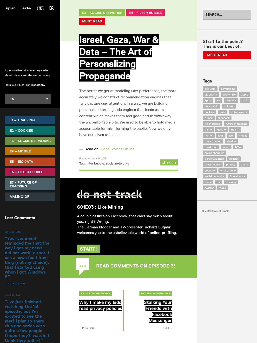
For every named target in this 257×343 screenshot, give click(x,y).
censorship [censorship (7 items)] (211, 106)
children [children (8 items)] (229, 106)
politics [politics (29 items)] (234, 159)
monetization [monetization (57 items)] (213, 141)
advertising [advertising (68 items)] (228, 89)
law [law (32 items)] (231, 135)
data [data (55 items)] (222, 112)
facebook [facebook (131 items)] (224, 118)
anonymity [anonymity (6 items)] (229, 94)
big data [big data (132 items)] (231, 100)
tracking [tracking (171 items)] (231, 182)
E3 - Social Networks (102, 13)
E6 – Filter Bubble (26, 172)
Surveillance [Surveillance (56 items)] (237, 176)
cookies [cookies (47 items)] (209, 112)
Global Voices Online (116, 149)
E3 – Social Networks (30, 141)
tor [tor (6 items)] (218, 182)
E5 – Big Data (21, 161)
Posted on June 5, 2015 (92, 158)
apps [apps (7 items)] (208, 100)
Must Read (92, 21)
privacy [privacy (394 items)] (230, 164)
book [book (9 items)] (245, 100)
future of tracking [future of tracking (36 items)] (236, 124)
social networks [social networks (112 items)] (214, 176)
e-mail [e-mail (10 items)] (209, 118)
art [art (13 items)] (218, 100)
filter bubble (95, 163)
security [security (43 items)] (210, 170)
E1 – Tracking (22, 120)
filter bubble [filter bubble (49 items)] (212, 124)
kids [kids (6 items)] (221, 135)
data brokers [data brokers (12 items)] (239, 112)
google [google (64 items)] (221, 129)
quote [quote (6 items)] (244, 164)
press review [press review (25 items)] (213, 164)
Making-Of (19, 196)
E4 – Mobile (20, 151)
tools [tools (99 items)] (208, 182)
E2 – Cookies (21, 130)
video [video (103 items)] (222, 188)
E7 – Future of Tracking (23, 184)
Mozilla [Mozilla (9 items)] (231, 141)
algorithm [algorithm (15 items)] (211, 94)
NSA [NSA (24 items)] (238, 147)
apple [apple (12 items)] (244, 94)
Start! (90, 254)
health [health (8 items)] (235, 129)
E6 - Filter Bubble (145, 13)
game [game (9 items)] (208, 129)
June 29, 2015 (13, 232)
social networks (117, 163)
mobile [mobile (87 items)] (243, 135)
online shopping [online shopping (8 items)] (214, 153)
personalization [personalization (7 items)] (214, 159)
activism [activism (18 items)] (210, 89)
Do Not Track (30, 38)
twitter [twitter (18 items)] (209, 188)
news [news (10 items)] (226, 147)
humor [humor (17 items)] (209, 135)
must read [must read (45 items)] (211, 147)
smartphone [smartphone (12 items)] (228, 170)
